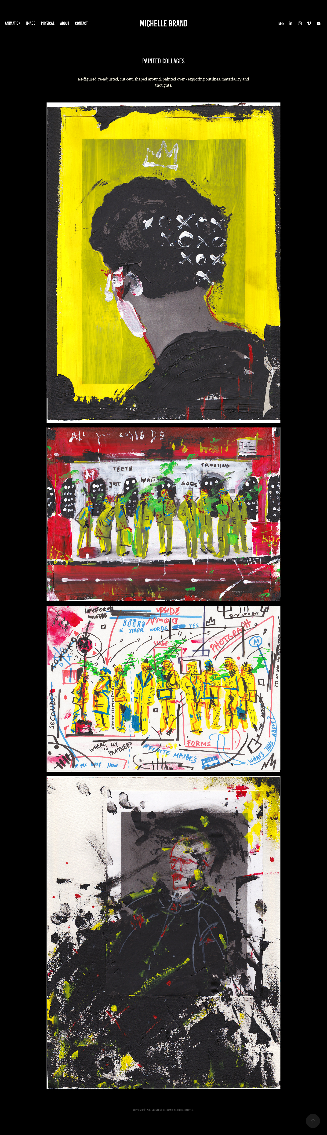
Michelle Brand (164, 23)
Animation (13, 23)
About (64, 23)
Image (30, 23)
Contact (81, 23)
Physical (47, 23)
